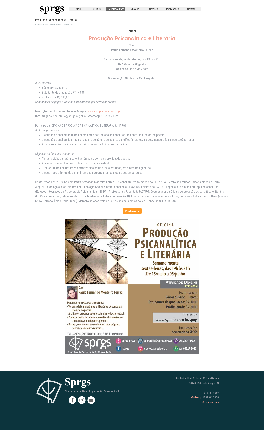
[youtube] (91, 400)
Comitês (153, 9)
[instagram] (82, 400)
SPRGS (97, 9)
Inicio (78, 9)
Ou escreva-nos (210, 402)
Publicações (172, 9)
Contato (191, 9)
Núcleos (134, 9)
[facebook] (72, 400)
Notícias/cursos (116, 9)
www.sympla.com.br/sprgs (103, 111)
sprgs (52, 8)
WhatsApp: (196, 397)
